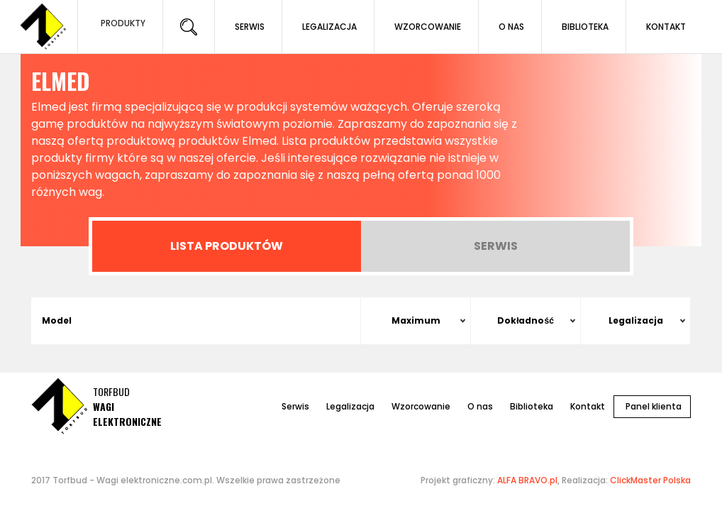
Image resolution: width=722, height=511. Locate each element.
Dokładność (525, 320)
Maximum (415, 320)
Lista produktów (226, 246)
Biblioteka (531, 406)
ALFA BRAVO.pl (527, 480)
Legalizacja (636, 320)
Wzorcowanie (420, 406)
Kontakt (587, 406)
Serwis (496, 246)
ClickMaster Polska (650, 480)
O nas (480, 406)
